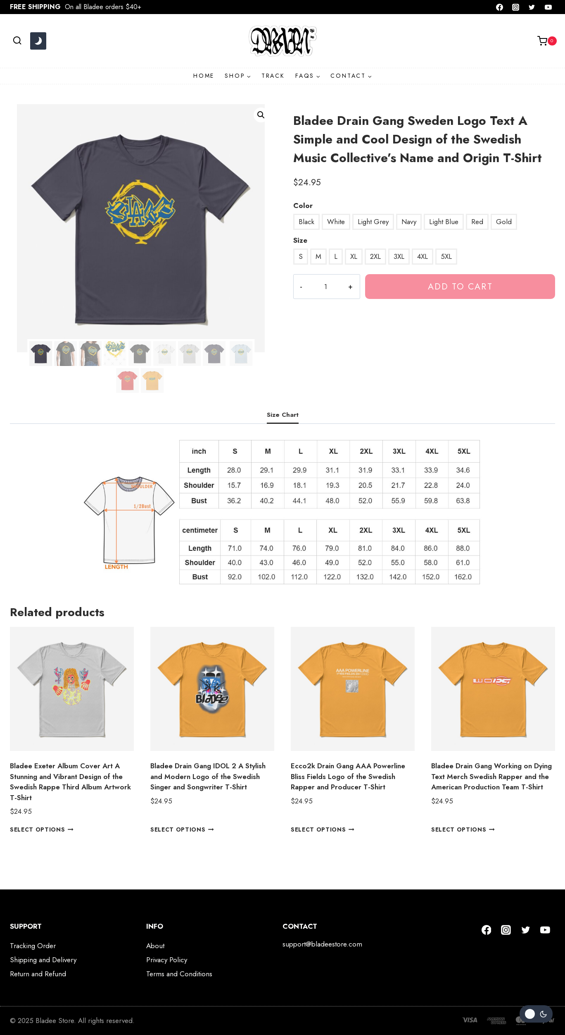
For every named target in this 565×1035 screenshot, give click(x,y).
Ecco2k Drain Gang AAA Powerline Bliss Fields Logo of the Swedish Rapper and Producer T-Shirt (348, 776)
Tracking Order (33, 946)
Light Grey (373, 222)
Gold (504, 222)
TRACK (273, 76)
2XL (375, 256)
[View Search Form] (17, 41)
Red (477, 222)
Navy (408, 222)
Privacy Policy (166, 960)
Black (306, 222)
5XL (446, 256)
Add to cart (459, 286)
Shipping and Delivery (43, 960)
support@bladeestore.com (322, 944)
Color (303, 205)
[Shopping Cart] (547, 41)
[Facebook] (500, 7)
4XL (422, 256)
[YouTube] (548, 7)
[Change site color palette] (38, 41)
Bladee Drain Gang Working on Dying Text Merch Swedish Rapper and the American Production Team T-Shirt (491, 776)
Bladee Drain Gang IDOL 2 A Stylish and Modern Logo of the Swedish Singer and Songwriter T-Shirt (208, 776)
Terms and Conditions (179, 974)
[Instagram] (516, 7)
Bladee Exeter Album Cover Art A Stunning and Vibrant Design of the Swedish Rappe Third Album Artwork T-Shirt (70, 782)
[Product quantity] (325, 287)
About (155, 946)
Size (300, 240)
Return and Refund (38, 974)
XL (353, 256)
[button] (261, 115)
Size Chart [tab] (283, 414)
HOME (203, 76)
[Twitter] (532, 7)
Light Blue (443, 222)
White (336, 222)
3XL (399, 256)
